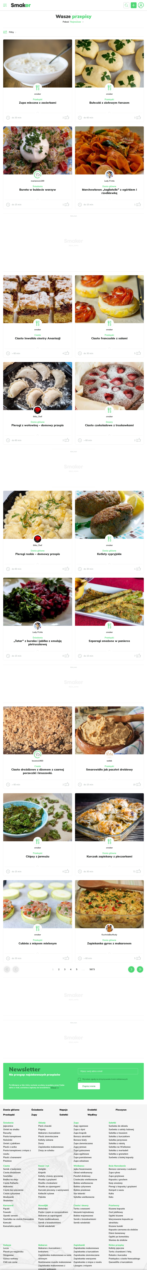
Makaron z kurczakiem (49, 1133)
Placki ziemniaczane (48, 1136)
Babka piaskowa (82, 1190)
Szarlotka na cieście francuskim (18, 1219)
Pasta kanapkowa (12, 1136)
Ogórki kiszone (116, 1215)
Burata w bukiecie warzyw (37, 189)
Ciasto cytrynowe (11, 1193)
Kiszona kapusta (117, 1208)
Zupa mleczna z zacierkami (37, 102)
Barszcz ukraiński (82, 1136)
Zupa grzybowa (116, 1176)
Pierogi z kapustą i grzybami (123, 1186)
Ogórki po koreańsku (119, 1236)
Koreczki (7, 1222)
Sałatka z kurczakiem (119, 1136)
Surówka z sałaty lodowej (121, 1129)
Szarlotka (7, 1176)
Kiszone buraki (116, 1226)
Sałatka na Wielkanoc (120, 1147)
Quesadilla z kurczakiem (121, 1262)
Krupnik (42, 1172)
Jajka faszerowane (83, 1169)
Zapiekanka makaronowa (51, 1147)
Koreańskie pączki (12, 1226)
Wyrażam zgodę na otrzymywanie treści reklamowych (103, 1079)
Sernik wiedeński (46, 1226)
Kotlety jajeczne (116, 1248)
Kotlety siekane (45, 1140)
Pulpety (42, 1129)
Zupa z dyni (79, 1129)
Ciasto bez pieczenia (13, 1190)
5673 (92, 969)
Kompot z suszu (116, 1190)
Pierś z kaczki (45, 1126)
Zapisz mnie (88, 1086)
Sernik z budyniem (12, 1169)
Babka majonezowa (83, 1215)
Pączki (6, 1208)
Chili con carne (10, 1262)
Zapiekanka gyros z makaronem (109, 943)
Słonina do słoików (118, 1240)
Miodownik (8, 1197)
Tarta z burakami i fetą (120, 1251)
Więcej (53, 1088)
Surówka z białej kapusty (121, 1157)
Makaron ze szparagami (50, 1215)
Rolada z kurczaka (118, 1255)
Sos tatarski (79, 1193)
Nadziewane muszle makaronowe (54, 1262)
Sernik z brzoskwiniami (49, 1222)
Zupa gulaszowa (82, 1150)
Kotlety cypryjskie (109, 554)
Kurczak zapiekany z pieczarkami (109, 856)
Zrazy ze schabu (46, 1150)
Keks (111, 1197)
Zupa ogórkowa (81, 1154)
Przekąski (37, 99)
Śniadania (38, 186)
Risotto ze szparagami (49, 1186)
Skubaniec (8, 1200)
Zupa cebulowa (81, 1161)
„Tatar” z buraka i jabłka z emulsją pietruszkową (38, 642)
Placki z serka (10, 1147)
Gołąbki (42, 1169)
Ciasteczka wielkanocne (85, 1179)
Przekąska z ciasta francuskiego (124, 1258)
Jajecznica (8, 1126)
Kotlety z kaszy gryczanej (50, 1176)
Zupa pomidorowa (83, 1157)
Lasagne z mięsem (83, 1265)
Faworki (7, 1212)
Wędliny (92, 1114)
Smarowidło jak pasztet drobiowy (109, 769)
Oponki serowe (10, 1215)
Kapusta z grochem (118, 1179)
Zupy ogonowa (81, 1126)
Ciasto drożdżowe (12, 1172)
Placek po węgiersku (13, 1251)
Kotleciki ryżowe (46, 1193)
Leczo (6, 1248)
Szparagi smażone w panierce (109, 641)
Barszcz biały (80, 1140)
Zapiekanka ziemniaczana (86, 1255)
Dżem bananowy (117, 1233)
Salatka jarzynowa (118, 1140)
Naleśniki (7, 1140)
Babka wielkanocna (83, 1183)
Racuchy (7, 1133)
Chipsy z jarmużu (37, 856)
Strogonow (8, 1255)
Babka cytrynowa (82, 1186)
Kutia (111, 1193)
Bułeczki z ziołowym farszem (109, 102)
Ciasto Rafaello (10, 1183)
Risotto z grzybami (47, 1179)
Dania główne (109, 186)
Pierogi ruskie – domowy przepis (37, 554)
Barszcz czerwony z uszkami (122, 1169)
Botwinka (43, 1208)
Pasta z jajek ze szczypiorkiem (53, 1212)
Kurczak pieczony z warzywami (53, 1190)
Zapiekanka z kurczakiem (86, 1251)
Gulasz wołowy (10, 1258)
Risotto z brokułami (47, 1183)
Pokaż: (73, 21)
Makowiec (8, 1186)
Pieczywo (121, 1109)
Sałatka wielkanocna (84, 1197)
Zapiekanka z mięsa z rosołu (88, 1262)
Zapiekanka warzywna (85, 1258)
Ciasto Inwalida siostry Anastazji (37, 338)
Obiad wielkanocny (83, 1172)
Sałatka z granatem (118, 1154)
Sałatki (63, 1114)
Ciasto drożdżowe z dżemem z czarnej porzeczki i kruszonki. (37, 771)
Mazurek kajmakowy (84, 1212)
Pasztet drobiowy (82, 1176)
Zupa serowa (80, 1147)
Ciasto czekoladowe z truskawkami (109, 425)
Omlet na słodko (11, 1129)
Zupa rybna (114, 1172)
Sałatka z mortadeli (118, 1150)
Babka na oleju (10, 1179)
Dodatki (92, 1109)
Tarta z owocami (82, 1208)
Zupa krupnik (80, 1133)
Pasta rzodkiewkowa (48, 1219)
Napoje (63, 1109)
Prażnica (7, 1161)
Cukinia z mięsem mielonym (38, 943)
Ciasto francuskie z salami (109, 338)
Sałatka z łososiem (118, 1133)
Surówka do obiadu (118, 1126)
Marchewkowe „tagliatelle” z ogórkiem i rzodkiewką (109, 191)
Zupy (34, 1114)
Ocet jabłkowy (116, 1212)
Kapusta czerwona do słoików (123, 1229)
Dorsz (41, 1143)
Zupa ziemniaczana (83, 1143)
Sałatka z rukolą (117, 1143)
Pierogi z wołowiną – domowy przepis (37, 425)
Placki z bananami (12, 1157)
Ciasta (37, 335)
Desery (109, 422)
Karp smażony (116, 1183)
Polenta (42, 1197)
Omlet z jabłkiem (11, 1143)
